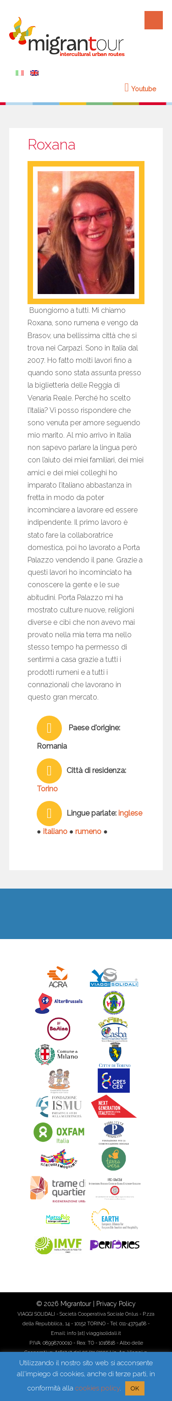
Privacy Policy (116, 1303)
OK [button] (135, 1388)
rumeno (88, 831)
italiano (55, 831)
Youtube (140, 89)
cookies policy (97, 1388)
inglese (130, 813)
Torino (47, 788)
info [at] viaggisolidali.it (94, 1333)
